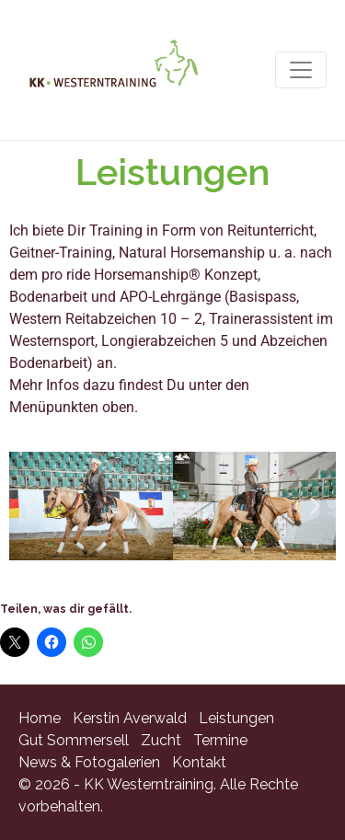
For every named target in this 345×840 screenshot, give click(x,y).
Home (39, 718)
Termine (220, 740)
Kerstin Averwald (130, 718)
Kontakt (199, 762)
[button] (29, 506)
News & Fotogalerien (89, 762)
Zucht (161, 740)
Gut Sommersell (73, 740)
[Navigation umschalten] (301, 70)
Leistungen (236, 718)
